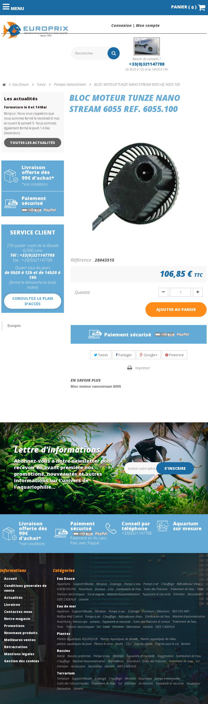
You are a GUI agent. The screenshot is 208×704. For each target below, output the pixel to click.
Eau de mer (66, 606)
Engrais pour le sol (166, 644)
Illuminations (116, 661)
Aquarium (63, 611)
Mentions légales (19, 654)
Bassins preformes (79, 656)
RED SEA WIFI (180, 611)
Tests (200, 589)
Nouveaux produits (21, 633)
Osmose (100, 589)
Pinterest (174, 354)
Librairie (84, 599)
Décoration (194, 594)
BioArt (119, 644)
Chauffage (167, 584)
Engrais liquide (143, 644)
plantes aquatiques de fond (74, 644)
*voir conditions (35, 184)
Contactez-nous (18, 611)
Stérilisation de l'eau (128, 589)
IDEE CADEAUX (66, 599)
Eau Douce (66, 578)
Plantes (63, 633)
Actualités (13, 597)
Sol (197, 661)
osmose (95, 621)
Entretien (179, 594)
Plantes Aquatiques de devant (119, 639)
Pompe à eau (132, 584)
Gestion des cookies (21, 661)
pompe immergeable (167, 678)
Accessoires (78, 666)
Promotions (14, 625)
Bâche (61, 656)
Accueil (10, 578)
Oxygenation (165, 656)
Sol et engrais (96, 594)
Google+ (148, 354)
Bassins (63, 650)
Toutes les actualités (32, 142)
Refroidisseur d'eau (188, 584)
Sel (98, 627)
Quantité (82, 292)
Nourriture (85, 589)
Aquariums (63, 584)
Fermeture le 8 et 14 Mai (25, 107)
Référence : (82, 259)
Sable (106, 627)
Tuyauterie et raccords (156, 594)
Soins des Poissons (156, 589)
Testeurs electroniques (71, 594)
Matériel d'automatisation (123, 594)
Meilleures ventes (20, 640)
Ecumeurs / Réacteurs (156, 611)
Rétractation (15, 647)
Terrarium (66, 673)
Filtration (101, 584)
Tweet (101, 354)
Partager (124, 354)
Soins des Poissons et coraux (151, 621)
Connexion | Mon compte (135, 25)
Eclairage (115, 584)
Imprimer (142, 367)
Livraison (12, 604)
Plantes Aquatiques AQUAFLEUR (77, 639)
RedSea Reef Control (69, 616)
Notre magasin (17, 618)
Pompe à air (150, 584)
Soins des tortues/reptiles (73, 683)
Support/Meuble (83, 584)
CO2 (110, 589)
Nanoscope (80, 621)
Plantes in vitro (103, 644)
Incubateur (193, 683)
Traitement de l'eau (182, 589)
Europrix (14, 326)
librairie (185, 644)
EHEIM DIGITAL (66, 589)
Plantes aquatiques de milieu (158, 639)
